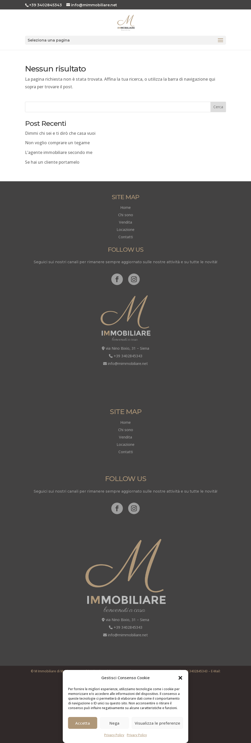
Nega (114, 723)
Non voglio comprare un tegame (57, 143)
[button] (180, 677)
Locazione (125, 229)
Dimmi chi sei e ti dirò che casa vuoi (60, 133)
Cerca (218, 106)
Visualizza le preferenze (157, 723)
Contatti (125, 236)
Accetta (82, 723)
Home (125, 207)
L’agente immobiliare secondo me (58, 152)
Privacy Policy (114, 735)
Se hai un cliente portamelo (52, 162)
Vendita (125, 222)
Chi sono (125, 214)
